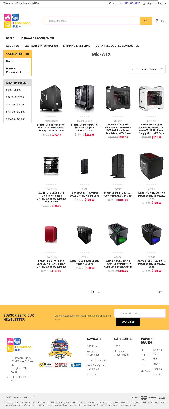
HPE (155, 358)
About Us (12, 45)
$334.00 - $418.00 (15, 119)
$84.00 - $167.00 (15, 97)
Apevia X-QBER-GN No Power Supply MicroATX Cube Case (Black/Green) (118, 264)
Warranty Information (41, 45)
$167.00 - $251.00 (15, 104)
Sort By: (134, 69)
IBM (143, 360)
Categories (14, 53)
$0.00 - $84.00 (13, 90)
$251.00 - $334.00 (15, 112)
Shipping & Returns (76, 45)
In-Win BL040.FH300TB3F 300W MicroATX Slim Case (118, 194)
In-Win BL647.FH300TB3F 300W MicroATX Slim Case (84, 194)
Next (161, 292)
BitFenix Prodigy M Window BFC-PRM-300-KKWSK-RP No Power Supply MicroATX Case (118, 129)
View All (157, 374)
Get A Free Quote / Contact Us (117, 45)
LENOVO (145, 370)
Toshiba (157, 369)
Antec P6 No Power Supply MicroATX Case (84, 262)
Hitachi (156, 363)
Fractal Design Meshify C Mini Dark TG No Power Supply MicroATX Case (51, 127)
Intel (143, 365)
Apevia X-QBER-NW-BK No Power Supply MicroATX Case (151, 264)
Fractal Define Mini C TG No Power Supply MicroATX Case (84, 127)
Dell (143, 355)
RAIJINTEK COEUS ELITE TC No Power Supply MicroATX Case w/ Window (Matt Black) (51, 197)
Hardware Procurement (37, 38)
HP (142, 349)
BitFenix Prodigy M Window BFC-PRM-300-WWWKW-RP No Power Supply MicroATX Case (151, 129)
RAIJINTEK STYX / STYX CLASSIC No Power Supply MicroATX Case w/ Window (51, 264)
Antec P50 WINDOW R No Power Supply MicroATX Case (151, 195)
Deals (10, 38)
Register (162, 3)
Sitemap (91, 374)
